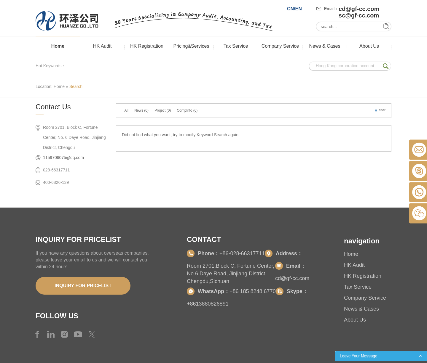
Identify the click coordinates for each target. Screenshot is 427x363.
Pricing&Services (191, 46)
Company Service (280, 46)
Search (75, 86)
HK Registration (146, 46)
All (126, 110)
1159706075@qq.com (63, 157)
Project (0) (162, 110)
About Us (369, 46)
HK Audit (102, 46)
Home (57, 46)
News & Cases (324, 46)
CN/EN (294, 8)
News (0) (141, 110)
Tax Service (236, 46)
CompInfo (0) (187, 110)
